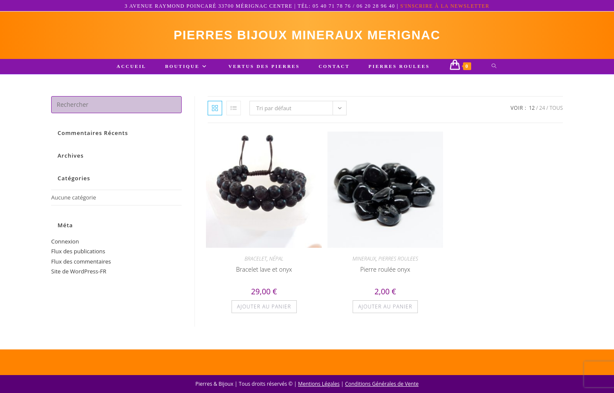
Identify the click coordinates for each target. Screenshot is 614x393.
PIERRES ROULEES (398, 260)
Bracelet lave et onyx (264, 271)
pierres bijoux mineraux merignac (307, 36)
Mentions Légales (318, 383)
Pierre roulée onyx (385, 271)
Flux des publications (78, 252)
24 (542, 109)
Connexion (65, 242)
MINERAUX (364, 260)
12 (532, 109)
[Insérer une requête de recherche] (116, 105)
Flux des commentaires (81, 263)
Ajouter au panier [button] (264, 307)
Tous (556, 109)
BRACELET (255, 260)
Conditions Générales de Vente (381, 383)
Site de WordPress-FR (78, 272)
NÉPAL (276, 260)
